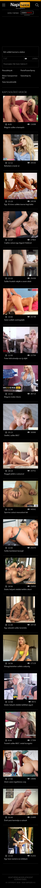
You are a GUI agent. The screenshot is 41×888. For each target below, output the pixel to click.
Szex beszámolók (9, 82)
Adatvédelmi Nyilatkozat (20, 877)
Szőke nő (20, 114)
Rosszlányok (7, 70)
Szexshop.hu (26, 76)
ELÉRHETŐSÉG (20, 879)
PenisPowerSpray (28, 70)
